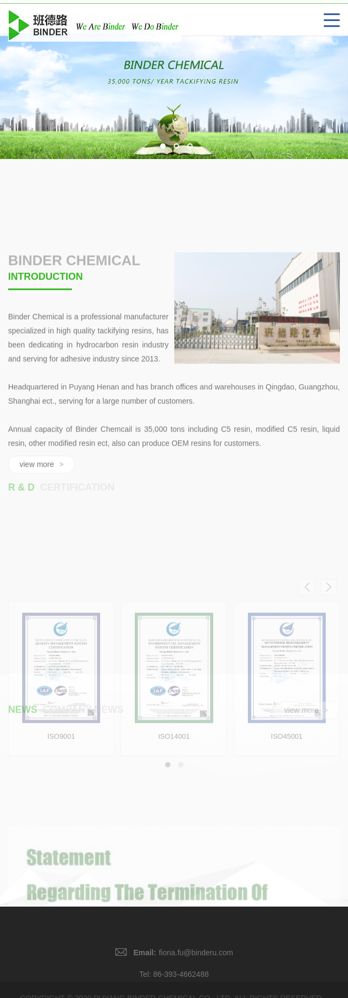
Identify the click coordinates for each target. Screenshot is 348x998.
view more (306, 716)
